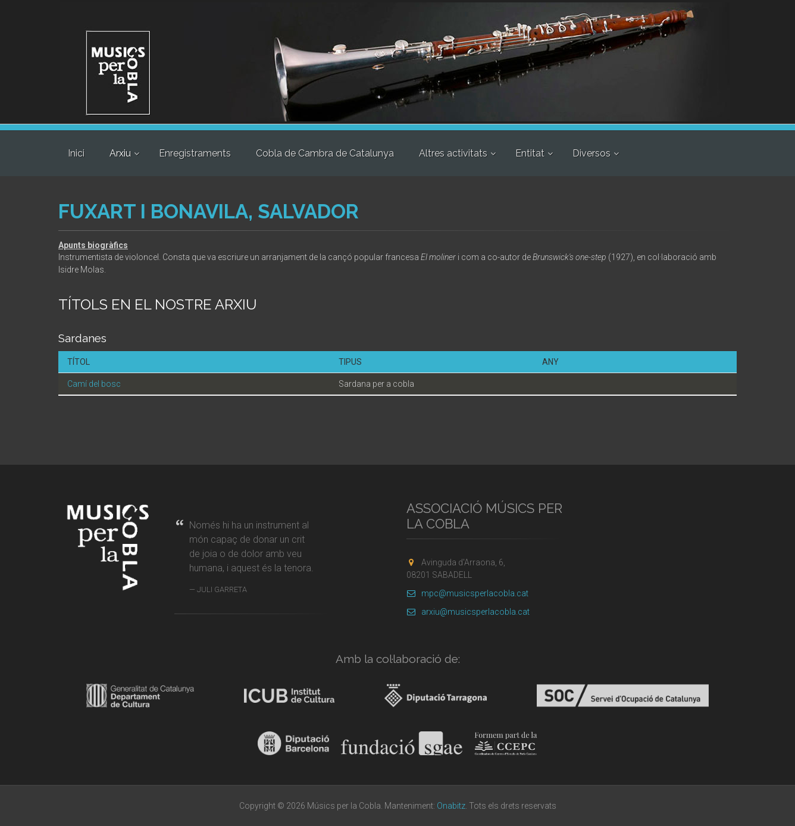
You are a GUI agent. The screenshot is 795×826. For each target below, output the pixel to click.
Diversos (591, 153)
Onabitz (451, 806)
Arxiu (120, 153)
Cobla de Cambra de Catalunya (325, 153)
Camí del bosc (94, 384)
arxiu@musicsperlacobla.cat (468, 612)
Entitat (529, 153)
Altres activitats (453, 153)
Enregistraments (195, 153)
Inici (76, 153)
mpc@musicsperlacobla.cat (467, 593)
